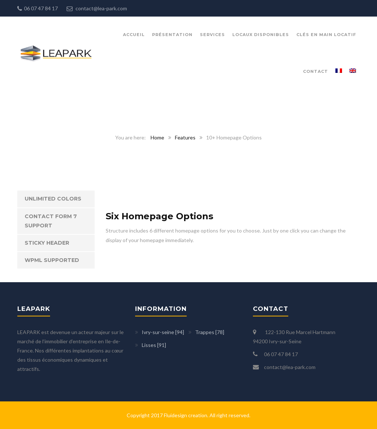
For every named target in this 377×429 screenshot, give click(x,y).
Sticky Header (47, 243)
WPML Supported (52, 260)
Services (212, 34)
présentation (172, 34)
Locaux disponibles (260, 34)
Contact (315, 71)
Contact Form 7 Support (51, 221)
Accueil (134, 34)
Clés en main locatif (326, 34)
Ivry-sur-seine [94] (163, 332)
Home (157, 137)
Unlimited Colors (53, 198)
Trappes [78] (209, 332)
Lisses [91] (154, 345)
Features (185, 137)
